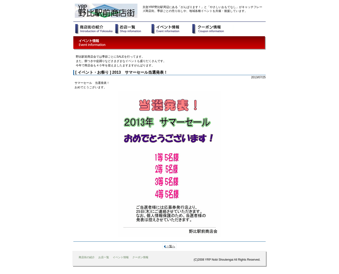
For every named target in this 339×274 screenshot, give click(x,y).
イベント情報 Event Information (172, 29)
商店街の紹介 (87, 257)
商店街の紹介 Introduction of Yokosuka (95, 29)
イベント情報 (121, 257)
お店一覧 (103, 257)
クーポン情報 (140, 257)
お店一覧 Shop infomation (133, 29)
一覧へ (169, 246)
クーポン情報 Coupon (213, 29)
